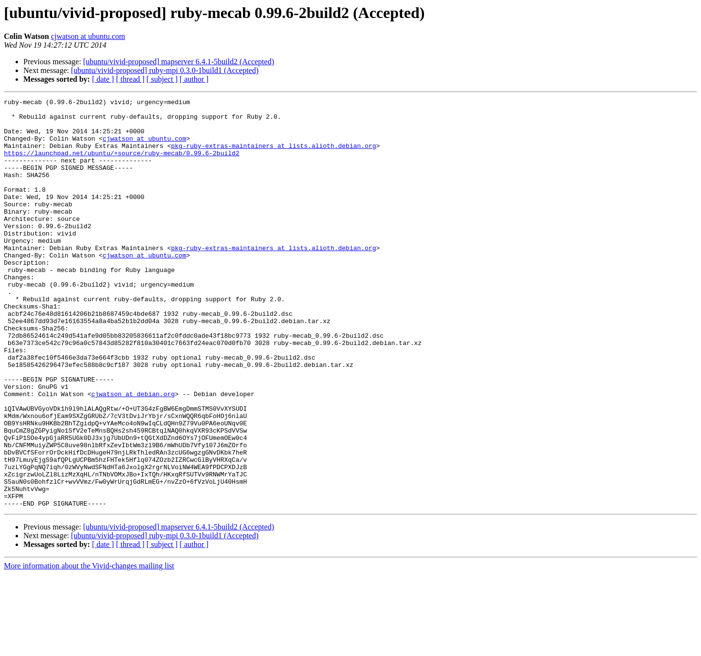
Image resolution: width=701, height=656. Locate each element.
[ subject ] (162, 79)
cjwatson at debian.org (133, 453)
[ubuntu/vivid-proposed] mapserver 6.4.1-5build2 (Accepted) (178, 61)
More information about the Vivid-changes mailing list (89, 647)
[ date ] (103, 79)
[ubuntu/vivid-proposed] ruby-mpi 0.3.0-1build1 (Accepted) (164, 70)
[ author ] (194, 79)
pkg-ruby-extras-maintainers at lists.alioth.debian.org (273, 155)
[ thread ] (130, 79)
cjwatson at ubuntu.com (88, 36)
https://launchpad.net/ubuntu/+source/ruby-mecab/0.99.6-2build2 (122, 164)
